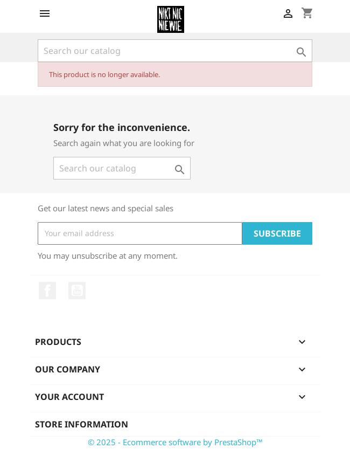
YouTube (77, 290)
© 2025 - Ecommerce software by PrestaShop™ (175, 442)
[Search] (175, 50)
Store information (81, 424)
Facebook (47, 290)
